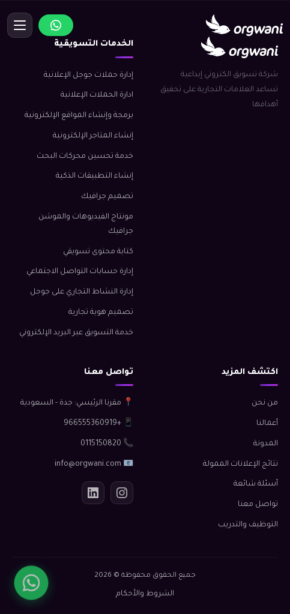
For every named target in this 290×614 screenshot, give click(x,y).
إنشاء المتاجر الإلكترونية (93, 136)
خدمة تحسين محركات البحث (85, 156)
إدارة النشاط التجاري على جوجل (81, 292)
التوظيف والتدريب (248, 525)
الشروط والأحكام (145, 594)
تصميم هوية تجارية (100, 313)
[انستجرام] (121, 492)
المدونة (265, 444)
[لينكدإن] (93, 492)
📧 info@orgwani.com (94, 464)
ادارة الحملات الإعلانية (97, 95)
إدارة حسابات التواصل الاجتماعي (79, 272)
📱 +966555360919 (98, 424)
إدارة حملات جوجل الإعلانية (88, 75)
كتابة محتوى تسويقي (98, 252)
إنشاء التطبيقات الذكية (94, 176)
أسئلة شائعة (256, 484)
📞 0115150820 (106, 444)
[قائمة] (19, 25)
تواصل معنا (258, 505)
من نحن (265, 403)
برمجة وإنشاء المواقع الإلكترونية (79, 116)
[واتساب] (31, 582)
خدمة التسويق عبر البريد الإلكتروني (76, 333)
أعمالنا (267, 424)
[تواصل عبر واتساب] (55, 25)
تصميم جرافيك (107, 197)
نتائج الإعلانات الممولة (240, 464)
